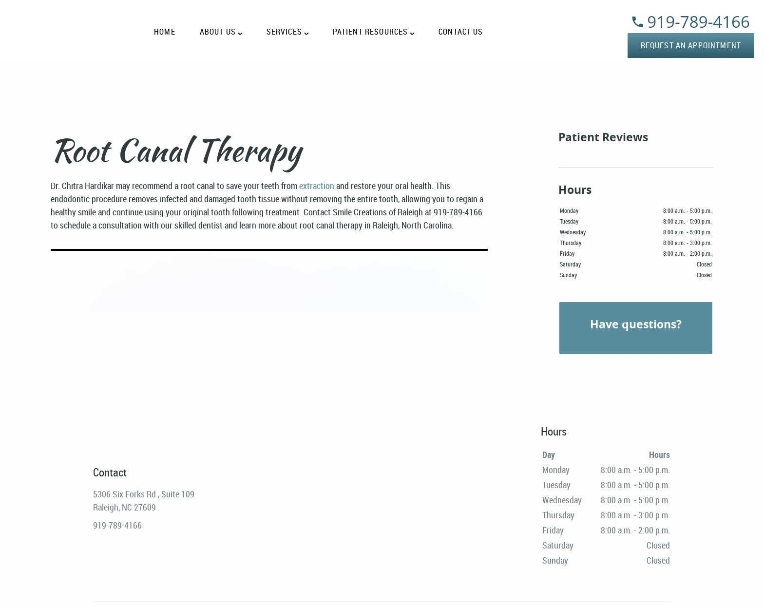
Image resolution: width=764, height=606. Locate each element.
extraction (316, 185)
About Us (218, 32)
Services (284, 32)
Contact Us (461, 32)
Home (164, 32)
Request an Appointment (691, 45)
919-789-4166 (691, 22)
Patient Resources (370, 32)
